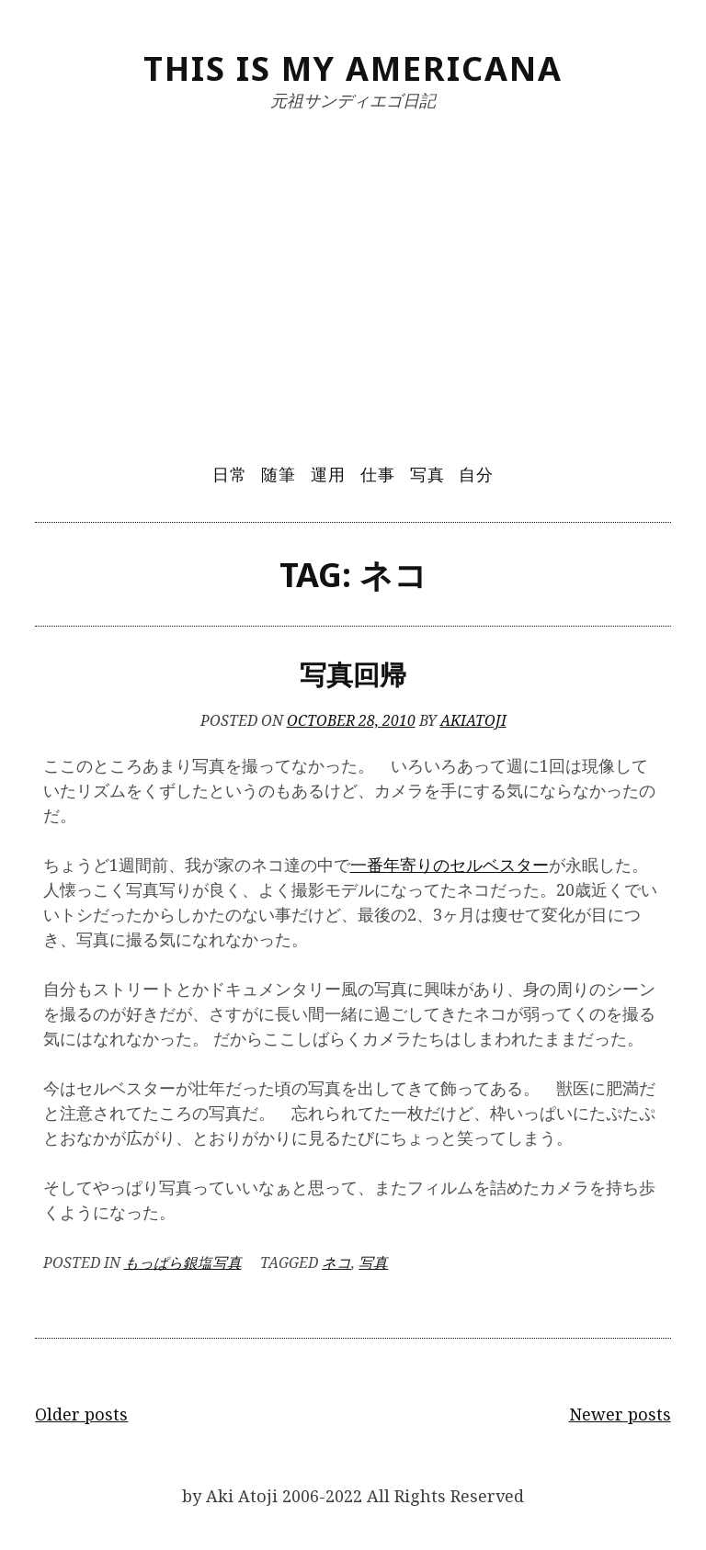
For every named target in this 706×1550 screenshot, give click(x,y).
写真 (427, 474)
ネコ (336, 1262)
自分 (476, 474)
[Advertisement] (353, 273)
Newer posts (620, 1414)
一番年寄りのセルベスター (449, 865)
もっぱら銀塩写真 (183, 1262)
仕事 (377, 474)
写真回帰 (353, 674)
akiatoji (473, 720)
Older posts (81, 1414)
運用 (328, 474)
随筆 (278, 474)
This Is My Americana (353, 68)
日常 (229, 474)
